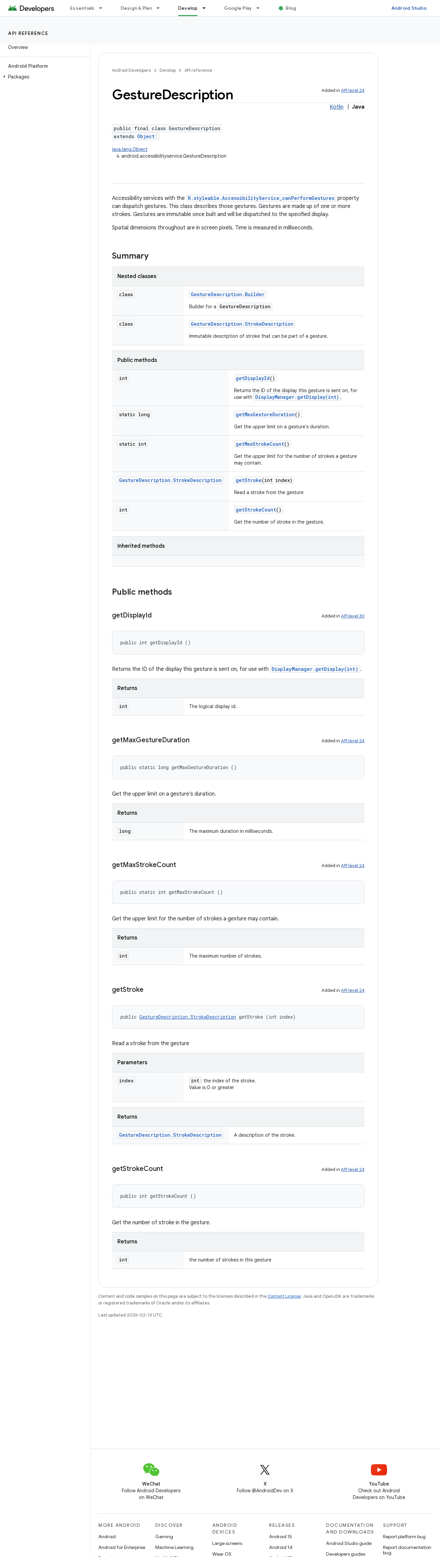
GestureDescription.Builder (228, 294)
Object (146, 136)
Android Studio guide (349, 1543)
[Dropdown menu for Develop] (207, 8)
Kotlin (336, 107)
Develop (168, 70)
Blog (291, 8)
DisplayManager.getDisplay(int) (297, 397)
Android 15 (280, 1537)
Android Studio (409, 8)
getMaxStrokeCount (260, 444)
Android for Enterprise (121, 1547)
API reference (28, 33)
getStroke (249, 480)
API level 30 (353, 616)
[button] (44, 76)
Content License (284, 1296)
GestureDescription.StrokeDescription (242, 324)
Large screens (227, 1543)
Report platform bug (404, 1537)
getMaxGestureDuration (265, 414)
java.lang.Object (130, 149)
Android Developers (131, 70)
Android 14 (280, 1547)
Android (107, 1537)
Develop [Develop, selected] (188, 8)
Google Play (238, 8)
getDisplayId (253, 378)
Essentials (82, 8)
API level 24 (353, 90)
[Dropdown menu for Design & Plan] (161, 8)
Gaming (164, 1537)
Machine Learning (174, 1547)
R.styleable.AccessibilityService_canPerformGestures (261, 198)
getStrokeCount (256, 509)
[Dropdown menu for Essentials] (104, 8)
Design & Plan (136, 8)
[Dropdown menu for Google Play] (261, 8)
